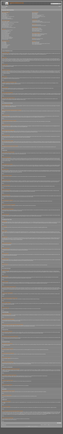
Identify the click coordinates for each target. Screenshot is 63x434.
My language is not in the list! (5, 24)
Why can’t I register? (4, 14)
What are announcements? (5, 45)
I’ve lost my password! (4, 17)
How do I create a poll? (5, 32)
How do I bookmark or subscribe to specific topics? (38, 34)
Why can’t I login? (4, 15)
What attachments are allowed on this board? (37, 38)
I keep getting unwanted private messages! (37, 21)
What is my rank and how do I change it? (7, 26)
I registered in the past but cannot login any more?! (8, 16)
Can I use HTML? (4, 42)
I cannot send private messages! (36, 20)
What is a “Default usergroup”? (35, 17)
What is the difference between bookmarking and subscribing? (39, 33)
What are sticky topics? (5, 46)
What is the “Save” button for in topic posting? (7, 37)
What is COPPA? (4, 13)
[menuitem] (7, 6)
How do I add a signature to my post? (6, 31)
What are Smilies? (4, 43)
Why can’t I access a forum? (5, 34)
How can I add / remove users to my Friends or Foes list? (39, 25)
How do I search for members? (35, 30)
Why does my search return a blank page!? (37, 29)
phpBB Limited (24, 402)
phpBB (24, 126)
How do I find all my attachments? (36, 39)
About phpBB (58, 402)
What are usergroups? (34, 14)
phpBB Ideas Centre (37, 407)
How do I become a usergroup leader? (36, 15)
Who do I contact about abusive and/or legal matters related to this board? (41, 43)
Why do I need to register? (5, 12)
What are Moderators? (34, 13)
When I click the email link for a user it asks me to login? (8, 27)
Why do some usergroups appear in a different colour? (38, 16)
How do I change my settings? (5, 21)
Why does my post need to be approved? (7, 38)
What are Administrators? (35, 12)
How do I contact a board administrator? (37, 44)
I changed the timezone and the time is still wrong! (8, 23)
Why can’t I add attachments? (5, 35)
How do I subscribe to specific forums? (36, 35)
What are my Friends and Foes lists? (36, 24)
